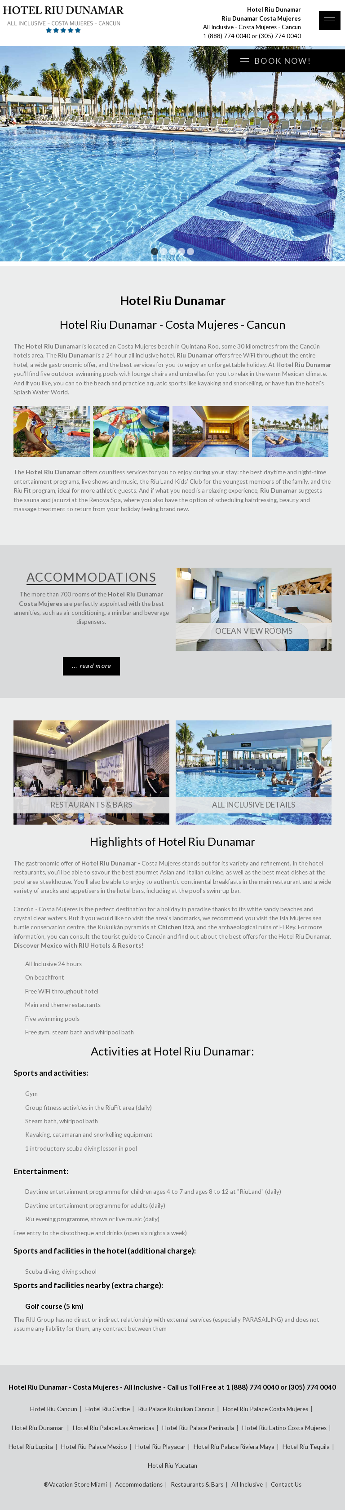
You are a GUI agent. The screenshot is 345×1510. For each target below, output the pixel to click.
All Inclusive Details (253, 804)
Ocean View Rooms (253, 631)
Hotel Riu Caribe (107, 1409)
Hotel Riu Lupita (31, 1446)
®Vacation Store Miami (75, 1484)
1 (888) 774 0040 (226, 36)
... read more (91, 665)
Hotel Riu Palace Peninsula (198, 1427)
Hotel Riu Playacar (160, 1446)
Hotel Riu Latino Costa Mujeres (284, 1427)
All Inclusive (247, 1484)
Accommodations (139, 1484)
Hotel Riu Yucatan (172, 1465)
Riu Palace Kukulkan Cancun (176, 1409)
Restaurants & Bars (91, 804)
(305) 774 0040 (280, 36)
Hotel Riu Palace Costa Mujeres (265, 1409)
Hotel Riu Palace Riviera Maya (234, 1446)
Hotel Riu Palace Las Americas (113, 1427)
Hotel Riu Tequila (306, 1446)
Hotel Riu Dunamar (38, 1427)
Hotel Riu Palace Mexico (94, 1446)
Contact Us (286, 1484)
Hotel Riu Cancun (53, 1409)
